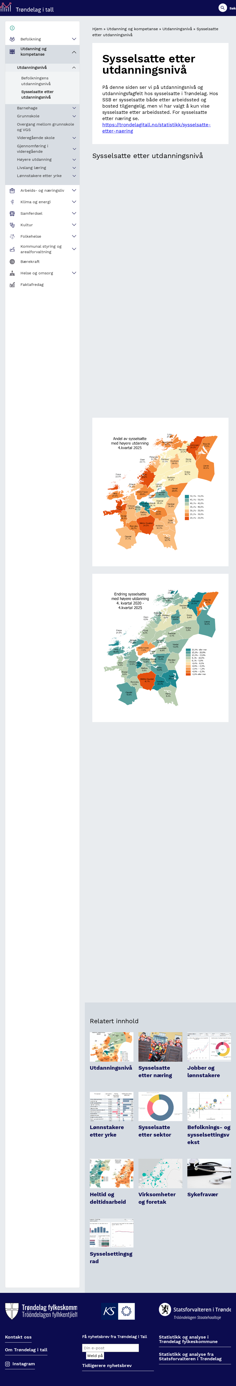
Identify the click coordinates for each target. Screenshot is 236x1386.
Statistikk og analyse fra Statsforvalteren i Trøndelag (190, 1356)
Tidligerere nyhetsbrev (107, 1365)
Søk (233, 8)
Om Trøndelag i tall (26, 1350)
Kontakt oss (18, 1337)
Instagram (23, 1363)
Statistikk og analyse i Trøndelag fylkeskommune (188, 1339)
